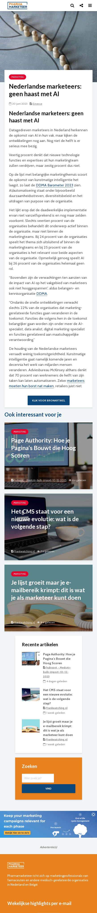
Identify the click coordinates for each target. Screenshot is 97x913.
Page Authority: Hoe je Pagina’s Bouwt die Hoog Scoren (59, 658)
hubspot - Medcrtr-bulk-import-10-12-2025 (40, 480)
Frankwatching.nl (24, 551)
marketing (17, 77)
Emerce (37, 103)
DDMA (41, 293)
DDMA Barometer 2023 (54, 185)
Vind (48, 788)
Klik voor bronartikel (48, 400)
